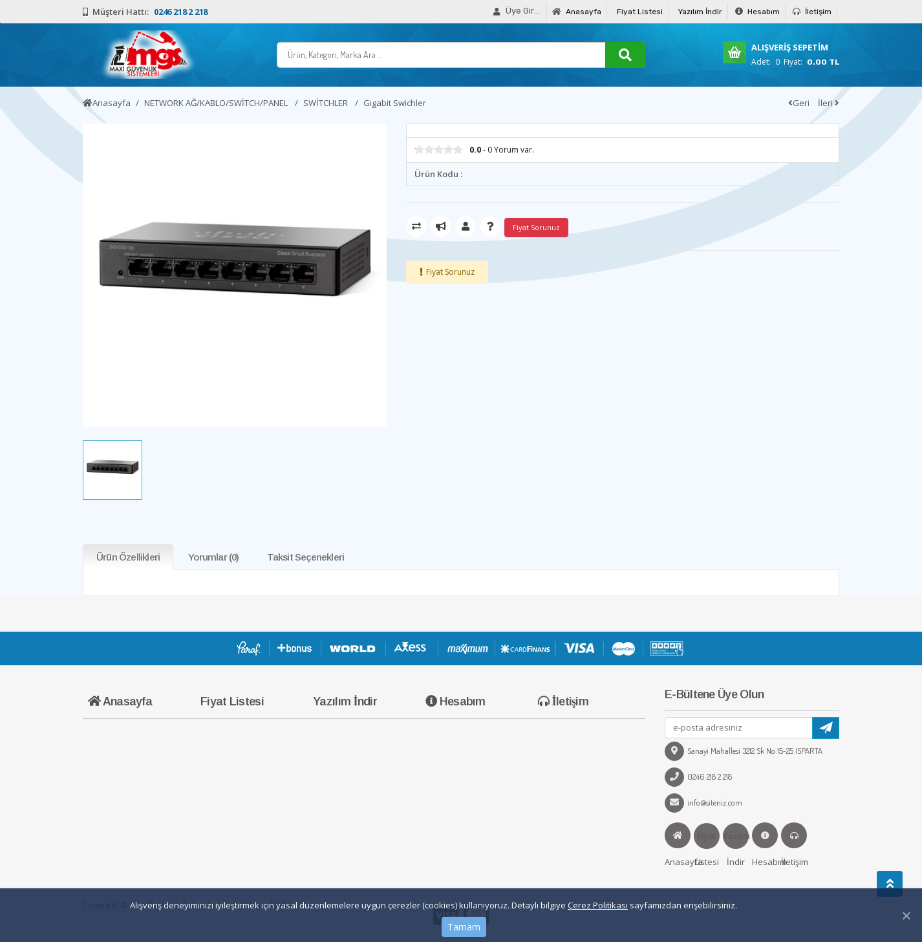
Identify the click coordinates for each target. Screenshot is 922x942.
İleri (828, 103)
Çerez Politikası (598, 905)
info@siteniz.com (703, 802)
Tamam (463, 927)
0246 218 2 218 (698, 776)
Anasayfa (576, 11)
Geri (798, 103)
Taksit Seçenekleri (306, 556)
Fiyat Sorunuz (450, 271)
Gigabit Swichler (394, 103)
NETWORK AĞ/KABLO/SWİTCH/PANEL (217, 103)
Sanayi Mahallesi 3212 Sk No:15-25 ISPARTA (743, 750)
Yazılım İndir (700, 11)
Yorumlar (213, 556)
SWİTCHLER (326, 103)
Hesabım (757, 11)
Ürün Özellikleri (128, 556)
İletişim (812, 11)
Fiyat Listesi (640, 11)
